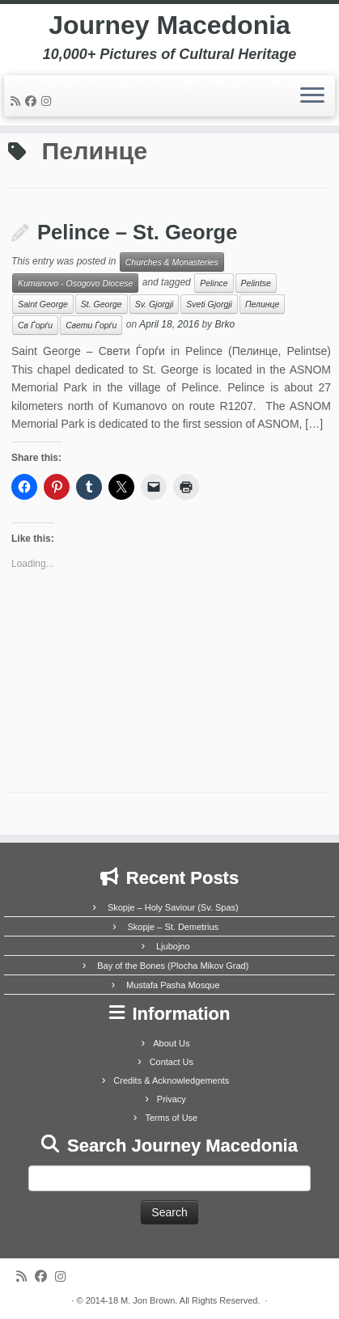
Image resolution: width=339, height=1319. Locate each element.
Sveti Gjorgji (209, 304)
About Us (171, 1043)
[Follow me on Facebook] (33, 101)
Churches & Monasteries (171, 262)
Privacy (171, 1099)
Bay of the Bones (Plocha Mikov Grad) (172, 965)
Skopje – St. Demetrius (173, 927)
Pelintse (256, 283)
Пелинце (262, 304)
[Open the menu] (312, 96)
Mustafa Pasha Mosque (173, 985)
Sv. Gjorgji (154, 304)
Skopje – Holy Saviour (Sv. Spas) (173, 907)
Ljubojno (173, 946)
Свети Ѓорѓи (91, 325)
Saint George (43, 304)
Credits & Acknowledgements (171, 1080)
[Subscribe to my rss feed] (18, 101)
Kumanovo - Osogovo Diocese (75, 283)
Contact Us (171, 1062)
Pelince (213, 283)
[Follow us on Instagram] (48, 101)
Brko (224, 325)
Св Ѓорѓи (35, 325)
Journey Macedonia (169, 25)
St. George (101, 304)
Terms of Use (171, 1117)
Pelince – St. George (137, 232)
